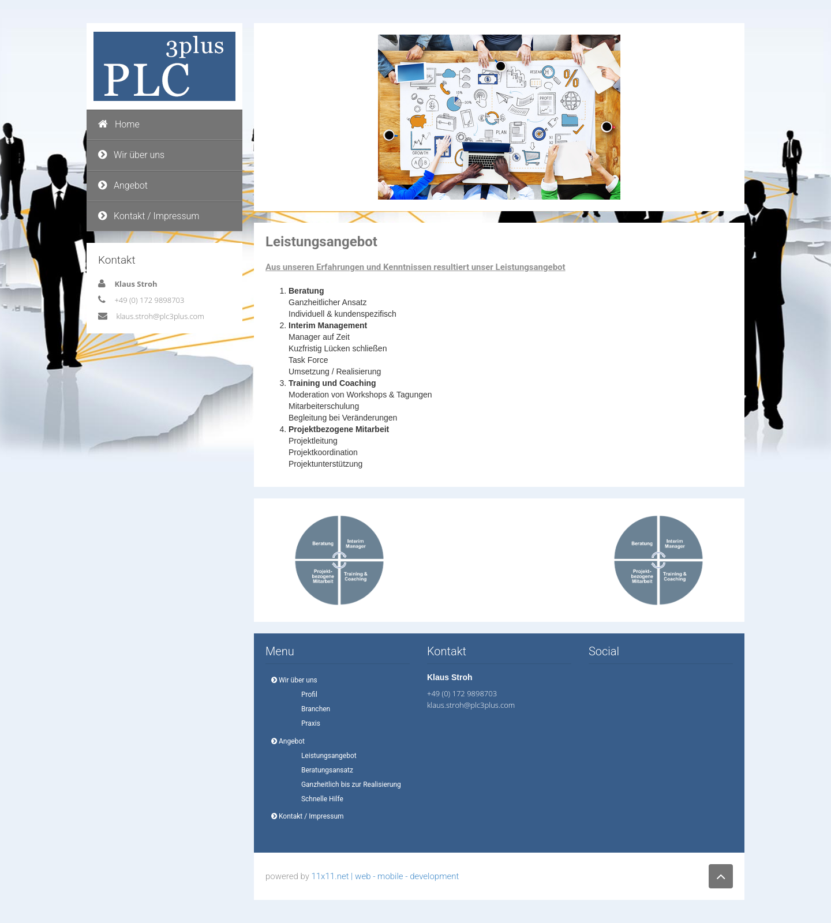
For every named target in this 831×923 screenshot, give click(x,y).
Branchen (312, 709)
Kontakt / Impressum (149, 216)
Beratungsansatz (323, 770)
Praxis (307, 723)
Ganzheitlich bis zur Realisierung (347, 785)
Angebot (123, 185)
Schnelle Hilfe (318, 799)
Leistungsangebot (325, 756)
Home (119, 124)
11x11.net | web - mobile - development (385, 876)
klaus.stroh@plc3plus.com (160, 316)
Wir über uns (131, 154)
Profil (305, 695)
